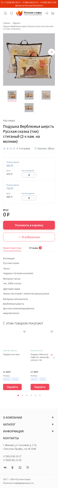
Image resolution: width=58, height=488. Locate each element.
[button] (18, 395)
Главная (6, 23)
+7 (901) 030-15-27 (30, 2)
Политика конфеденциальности (18, 483)
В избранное (29, 237)
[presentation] (51, 52)
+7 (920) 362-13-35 (48, 2)
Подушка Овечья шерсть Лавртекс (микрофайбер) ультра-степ (43, 357)
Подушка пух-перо (11, 354)
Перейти (12, 387)
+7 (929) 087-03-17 (12, 2)
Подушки (16, 23)
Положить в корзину (29, 225)
